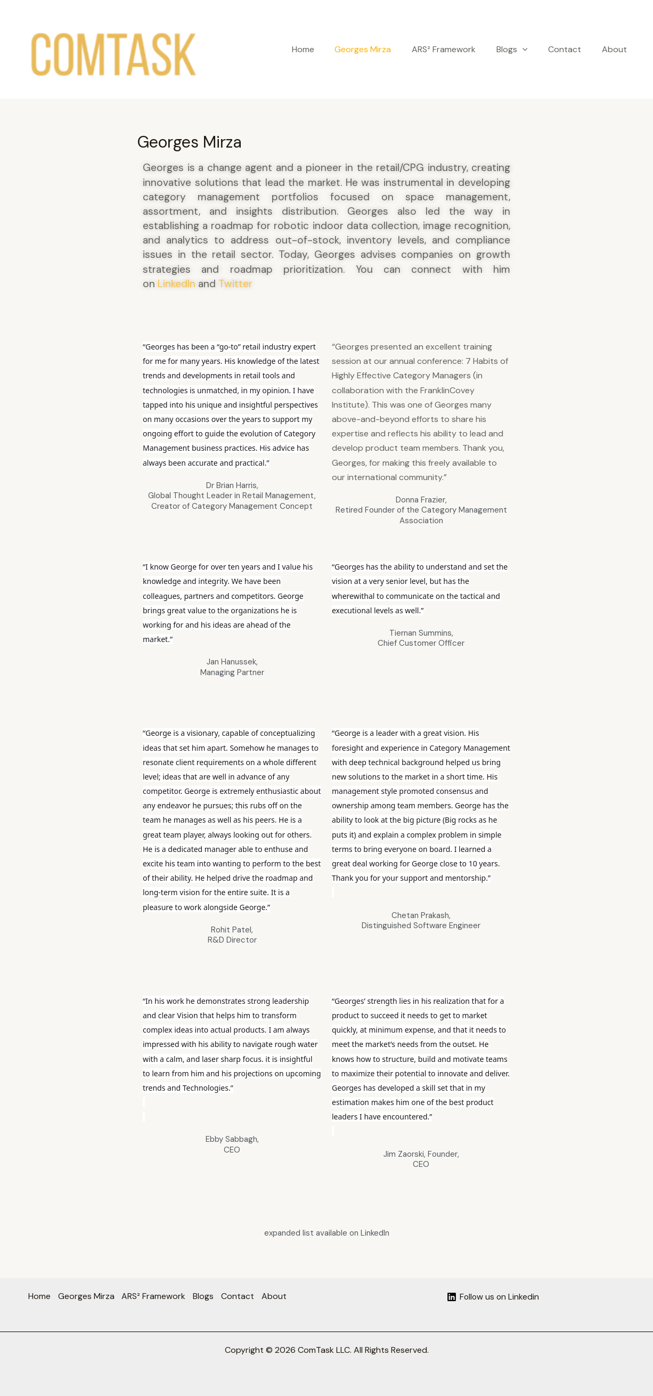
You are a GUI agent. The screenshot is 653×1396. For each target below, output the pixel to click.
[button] (531, 49)
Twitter (235, 283)
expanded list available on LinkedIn (326, 1233)
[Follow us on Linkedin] (493, 1297)
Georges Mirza (378, 49)
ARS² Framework (456, 49)
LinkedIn (176, 283)
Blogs (520, 49)
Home (322, 49)
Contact (569, 49)
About (615, 49)
